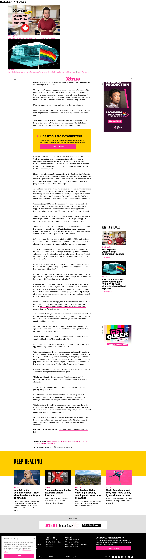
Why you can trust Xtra (63, 447)
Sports (108, 487)
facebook (113, 557)
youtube (119, 557)
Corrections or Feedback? (42, 447)
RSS (132, 557)
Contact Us (50, 537)
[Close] (34, 548)
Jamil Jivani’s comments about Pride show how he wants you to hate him (27, 494)
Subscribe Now (58, 146)
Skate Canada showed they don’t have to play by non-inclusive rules (118, 493)
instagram (122, 557)
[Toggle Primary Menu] (15, 79)
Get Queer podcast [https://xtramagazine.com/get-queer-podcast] (72, 546)
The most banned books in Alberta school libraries (58, 493)
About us (31, 537)
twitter (116, 557)
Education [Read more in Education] (12, 70)
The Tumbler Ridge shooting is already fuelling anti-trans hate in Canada (88, 494)
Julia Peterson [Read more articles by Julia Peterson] (83, 72)
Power (49, 441)
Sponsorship (50, 546)
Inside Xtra (31, 542)
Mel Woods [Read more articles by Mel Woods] (51, 38)
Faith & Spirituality (48, 443)
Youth (59, 441)
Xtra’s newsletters (72, 540)
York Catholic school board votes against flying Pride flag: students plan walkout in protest (41, 72)
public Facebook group (51, 191)
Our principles (32, 540)
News (54, 441)
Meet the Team (51, 540)
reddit (129, 557)
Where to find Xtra (72, 542)
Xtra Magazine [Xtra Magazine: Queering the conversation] (73, 78)
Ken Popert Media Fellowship (76, 544)
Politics (16, 487)
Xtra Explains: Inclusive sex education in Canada (26, 38)
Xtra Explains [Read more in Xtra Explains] (13, 36)
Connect (68, 537)
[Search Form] (131, 78)
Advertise (49, 544)
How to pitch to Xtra (53, 542)
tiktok (125, 557)
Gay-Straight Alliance (70, 441)
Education (83, 441)
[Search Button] (131, 78)
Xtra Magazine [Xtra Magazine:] (19, 538)
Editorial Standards (34, 544)
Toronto (37, 443)
